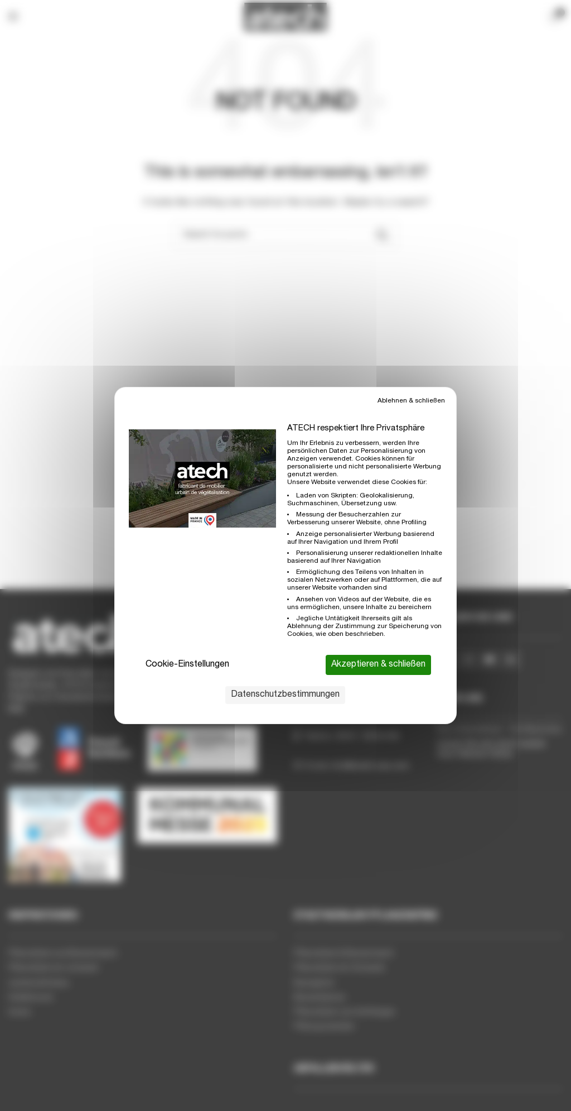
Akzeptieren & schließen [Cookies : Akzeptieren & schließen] (378, 664)
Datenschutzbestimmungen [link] (285, 695)
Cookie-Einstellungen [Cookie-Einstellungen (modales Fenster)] (187, 664)
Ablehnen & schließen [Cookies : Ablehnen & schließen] (411, 401)
